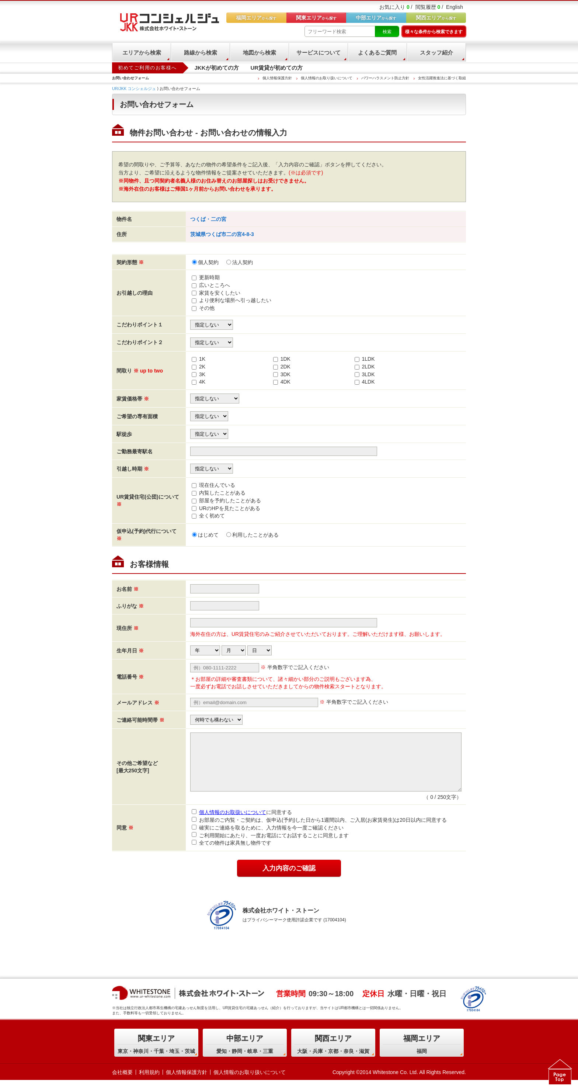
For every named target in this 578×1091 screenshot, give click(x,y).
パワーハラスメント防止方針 (385, 78)
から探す (436, 18)
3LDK (368, 374)
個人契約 (205, 262)
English (454, 7)
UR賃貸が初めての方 (277, 68)
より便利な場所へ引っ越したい (235, 300)
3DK (285, 374)
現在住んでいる (217, 485)
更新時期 (209, 277)
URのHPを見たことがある (229, 508)
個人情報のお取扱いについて (232, 823)
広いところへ (214, 285)
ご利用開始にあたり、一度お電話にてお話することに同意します (270, 846)
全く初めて (212, 516)
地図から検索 (259, 52)
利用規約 (149, 1083)
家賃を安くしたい (219, 293)
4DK (285, 382)
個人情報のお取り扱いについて (326, 78)
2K (202, 367)
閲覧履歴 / (429, 7)
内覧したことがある (222, 493)
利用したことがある (252, 535)
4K (202, 382)
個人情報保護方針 (277, 78)
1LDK (368, 359)
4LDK (368, 382)
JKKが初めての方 (217, 68)
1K (202, 359)
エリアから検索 (141, 52)
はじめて (205, 535)
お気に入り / (395, 7)
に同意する (242, 823)
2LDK (368, 367)
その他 (207, 308)
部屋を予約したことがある (230, 500)
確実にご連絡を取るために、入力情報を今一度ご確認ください (268, 839)
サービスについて (318, 52)
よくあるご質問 (377, 52)
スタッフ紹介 (436, 52)
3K (202, 374)
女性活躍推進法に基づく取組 (442, 78)
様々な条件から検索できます (434, 31)
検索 (387, 31)
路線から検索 (200, 52)
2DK (285, 367)
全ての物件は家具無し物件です (231, 854)
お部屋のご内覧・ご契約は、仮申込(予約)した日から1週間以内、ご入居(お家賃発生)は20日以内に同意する (319, 831)
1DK (285, 359)
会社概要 (122, 1083)
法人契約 (239, 262)
